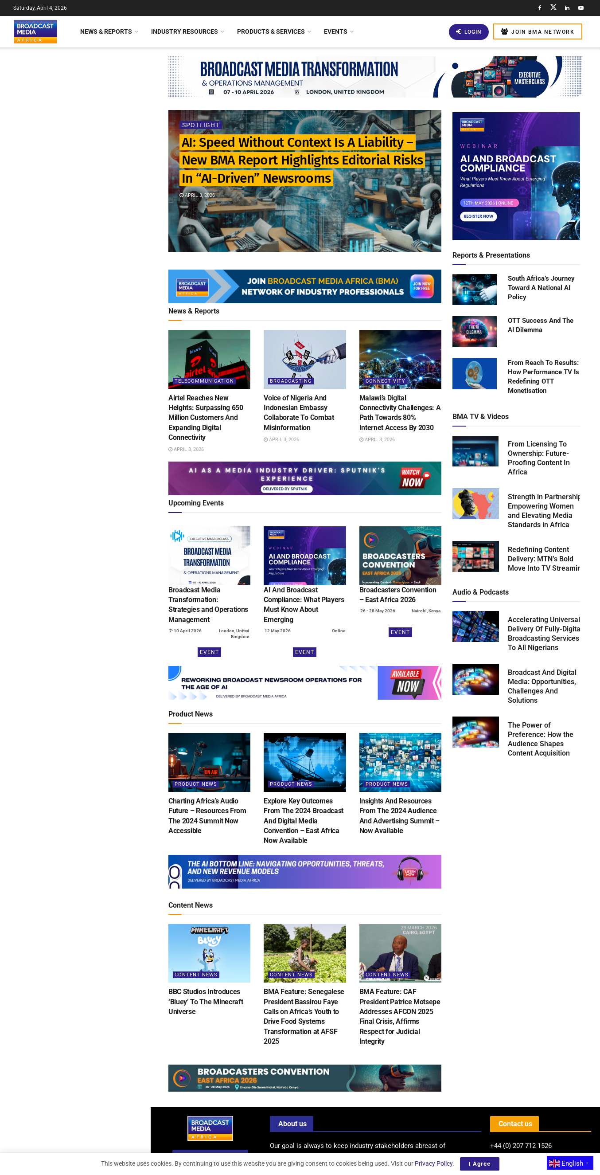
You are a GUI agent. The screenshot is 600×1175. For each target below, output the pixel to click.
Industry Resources (184, 31)
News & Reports (106, 31)
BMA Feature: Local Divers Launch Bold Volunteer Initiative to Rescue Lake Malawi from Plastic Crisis (93, 713)
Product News (196, 784)
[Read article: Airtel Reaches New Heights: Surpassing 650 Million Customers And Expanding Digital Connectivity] (209, 359)
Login (469, 31)
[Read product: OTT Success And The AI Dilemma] (474, 332)
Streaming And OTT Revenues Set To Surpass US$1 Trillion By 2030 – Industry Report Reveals (94, 438)
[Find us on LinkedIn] (567, 8)
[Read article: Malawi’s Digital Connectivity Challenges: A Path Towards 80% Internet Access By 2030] (400, 359)
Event (209, 652)
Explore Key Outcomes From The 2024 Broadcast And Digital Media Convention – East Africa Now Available (303, 821)
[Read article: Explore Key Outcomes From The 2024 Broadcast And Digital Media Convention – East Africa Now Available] (305, 762)
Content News (196, 975)
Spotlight (200, 125)
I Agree (480, 1163)
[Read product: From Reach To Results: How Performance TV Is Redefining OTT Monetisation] (474, 374)
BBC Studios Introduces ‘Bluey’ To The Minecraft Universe (205, 1001)
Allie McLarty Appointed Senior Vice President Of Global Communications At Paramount (95, 298)
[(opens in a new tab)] (209, 555)
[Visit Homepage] (35, 31)
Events (335, 31)
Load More (75, 760)
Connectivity (385, 381)
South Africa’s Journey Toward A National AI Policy (541, 287)
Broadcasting (291, 381)
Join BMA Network (537, 31)
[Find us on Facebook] (539, 8)
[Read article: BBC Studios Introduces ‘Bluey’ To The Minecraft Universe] (209, 953)
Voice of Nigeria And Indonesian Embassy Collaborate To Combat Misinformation (91, 198)
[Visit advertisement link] (75, 346)
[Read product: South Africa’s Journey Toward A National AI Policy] (474, 290)
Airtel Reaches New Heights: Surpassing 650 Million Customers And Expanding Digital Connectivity (94, 148)
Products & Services (271, 31)
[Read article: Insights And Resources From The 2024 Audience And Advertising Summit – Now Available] (400, 762)
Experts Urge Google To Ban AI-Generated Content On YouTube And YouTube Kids (90, 605)
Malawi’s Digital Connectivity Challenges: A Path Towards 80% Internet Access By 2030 (91, 248)
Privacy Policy (433, 1163)
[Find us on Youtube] (581, 8)
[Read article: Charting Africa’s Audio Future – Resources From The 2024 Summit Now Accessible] (209, 762)
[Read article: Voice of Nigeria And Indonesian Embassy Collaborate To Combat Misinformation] (305, 359)
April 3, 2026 (197, 195)
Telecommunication (204, 381)
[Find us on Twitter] (553, 8)
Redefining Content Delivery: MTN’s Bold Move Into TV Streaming (546, 558)
